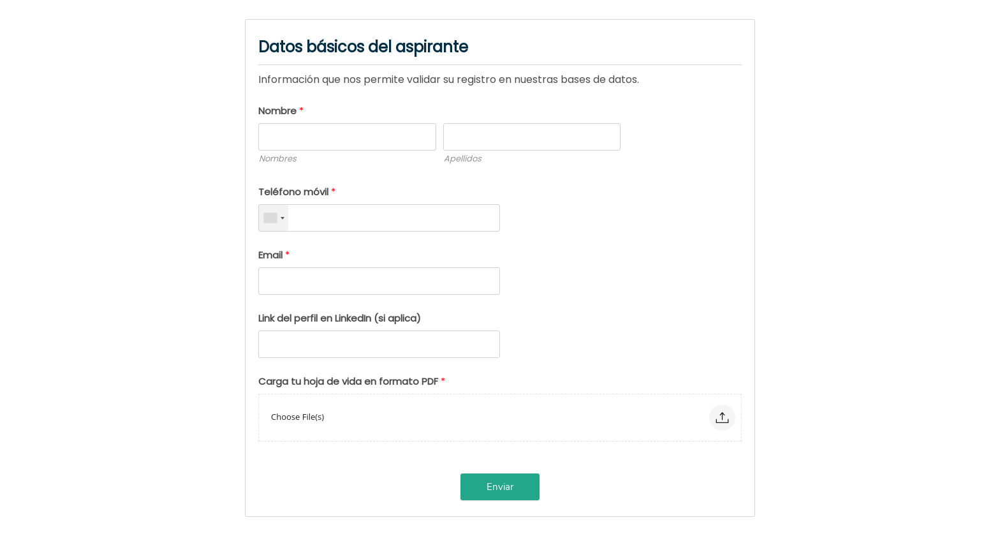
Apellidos (463, 159)
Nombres (278, 159)
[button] (722, 418)
